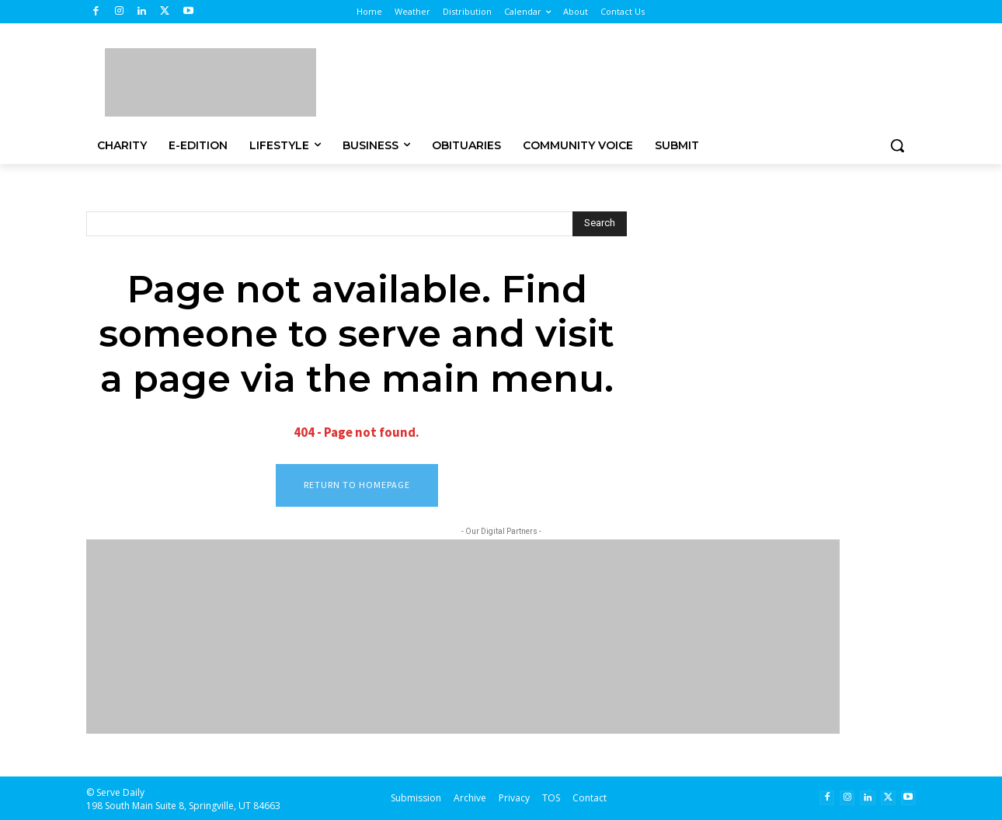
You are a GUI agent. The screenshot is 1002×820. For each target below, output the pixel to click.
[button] (897, 145)
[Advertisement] (625, 80)
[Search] (599, 223)
